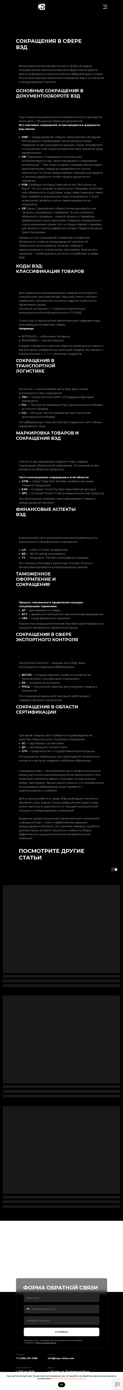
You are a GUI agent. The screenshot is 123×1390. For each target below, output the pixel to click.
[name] (61, 1297)
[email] (61, 1320)
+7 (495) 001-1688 (26, 1358)
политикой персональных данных (69, 1378)
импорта (46, 353)
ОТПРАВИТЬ (61, 1332)
